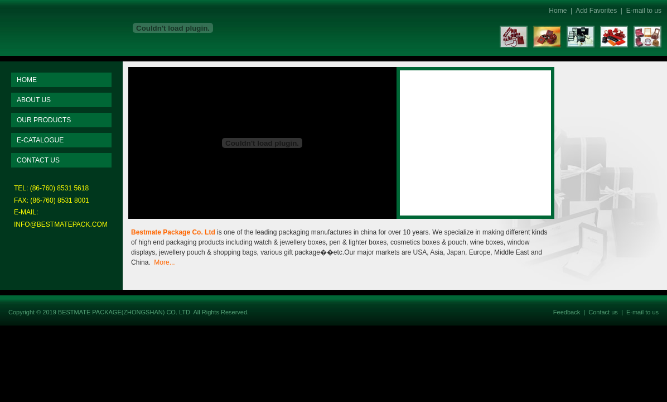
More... (164, 262)
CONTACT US (38, 160)
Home (558, 11)
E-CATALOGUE (40, 140)
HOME (27, 80)
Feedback (566, 312)
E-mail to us (643, 11)
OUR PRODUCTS (44, 120)
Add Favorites (596, 11)
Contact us (603, 312)
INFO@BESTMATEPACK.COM (61, 224)
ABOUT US (34, 100)
